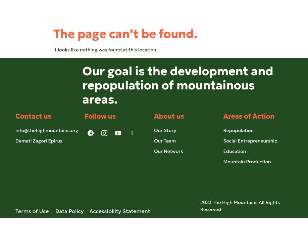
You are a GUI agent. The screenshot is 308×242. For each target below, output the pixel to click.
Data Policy (69, 211)
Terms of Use (35, 211)
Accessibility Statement (119, 211)
